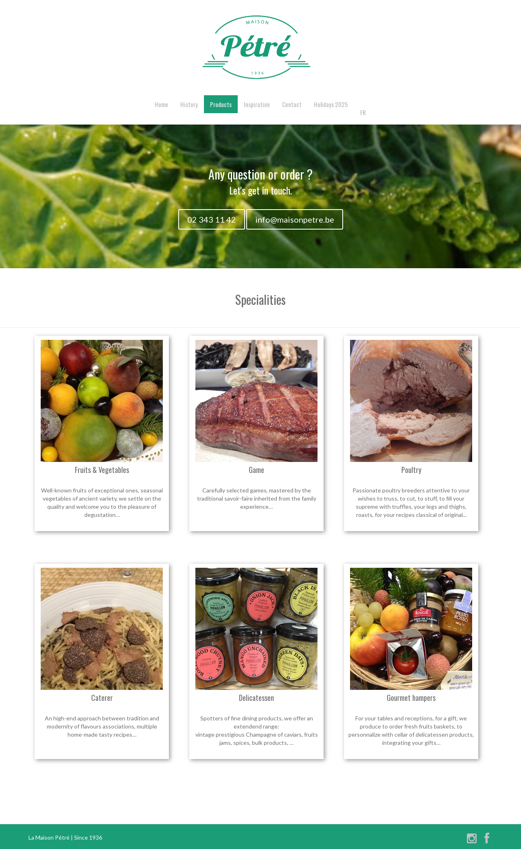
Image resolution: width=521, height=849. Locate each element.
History (189, 104)
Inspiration (257, 104)
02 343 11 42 (211, 219)
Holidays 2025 (331, 104)
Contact (292, 104)
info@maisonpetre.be (294, 219)
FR (363, 112)
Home (161, 104)
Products (221, 104)
